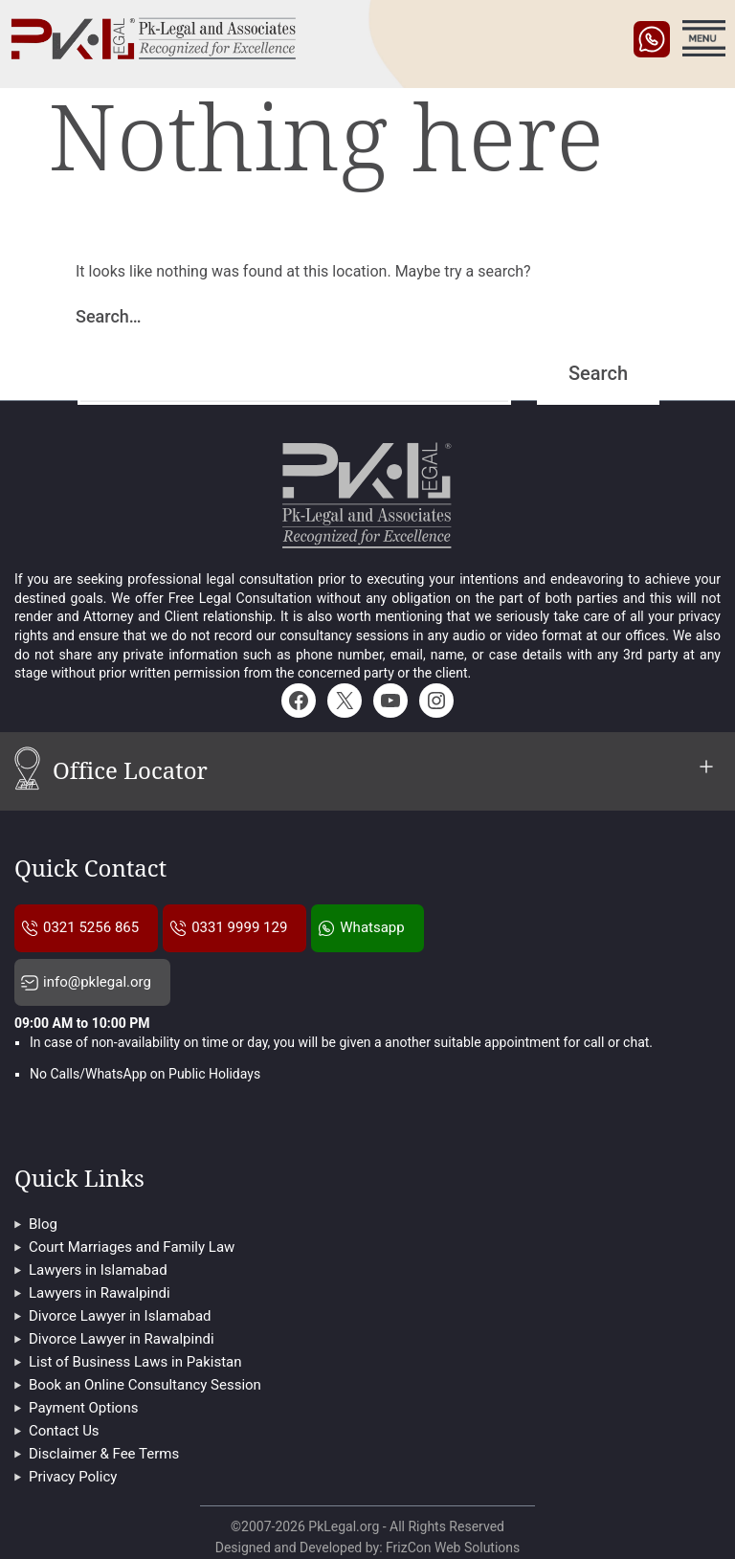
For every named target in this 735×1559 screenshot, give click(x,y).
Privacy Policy (73, 1476)
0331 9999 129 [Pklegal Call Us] (239, 927)
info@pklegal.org (97, 982)
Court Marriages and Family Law (131, 1247)
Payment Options (83, 1407)
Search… (109, 316)
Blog (43, 1224)
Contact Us (64, 1430)
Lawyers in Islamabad (98, 1270)
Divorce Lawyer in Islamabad (120, 1316)
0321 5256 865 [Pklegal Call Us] (91, 927)
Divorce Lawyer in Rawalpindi (121, 1338)
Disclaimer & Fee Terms (104, 1453)
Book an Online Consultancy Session (145, 1384)
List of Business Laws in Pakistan (135, 1361)
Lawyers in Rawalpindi (99, 1293)
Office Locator (387, 774)
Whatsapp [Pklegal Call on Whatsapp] (372, 927)
